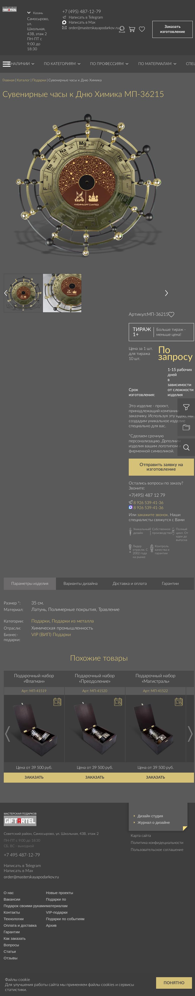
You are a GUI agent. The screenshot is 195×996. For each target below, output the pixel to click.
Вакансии (12, 897)
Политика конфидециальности (157, 840)
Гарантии (170, 581)
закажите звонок (152, 513)
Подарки (39, 78)
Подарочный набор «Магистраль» (155, 676)
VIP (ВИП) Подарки (51, 632)
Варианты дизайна (80, 581)
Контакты (12, 910)
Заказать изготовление (172, 28)
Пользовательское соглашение (157, 847)
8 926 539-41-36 (148, 500)
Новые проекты (59, 890)
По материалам (155, 62)
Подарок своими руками (25, 903)
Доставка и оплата (130, 581)
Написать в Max (82, 22)
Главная (9, 78)
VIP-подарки (57, 910)
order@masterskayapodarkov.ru (94, 28)
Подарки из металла (73, 619)
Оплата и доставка (20, 923)
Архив (51, 923)
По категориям (60, 62)
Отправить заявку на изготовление (161, 464)
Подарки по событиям (65, 916)
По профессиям (107, 62)
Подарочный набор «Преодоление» (95, 676)
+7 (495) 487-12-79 (81, 12)
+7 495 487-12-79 (22, 853)
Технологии (14, 916)
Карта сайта (141, 833)
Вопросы (11, 943)
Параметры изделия (29, 581)
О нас (9, 890)
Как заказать (15, 936)
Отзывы (11, 956)
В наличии (19, 62)
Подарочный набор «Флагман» (34, 676)
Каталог (23, 78)
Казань (39, 12)
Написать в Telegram (86, 17)
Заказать (34, 775)
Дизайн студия (150, 814)
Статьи (10, 949)
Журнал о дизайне (154, 820)
